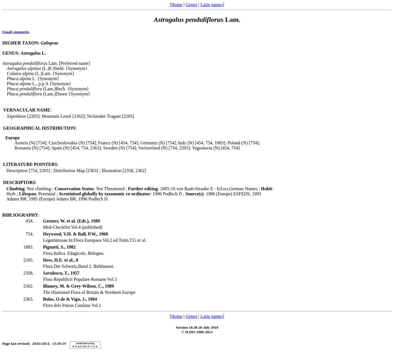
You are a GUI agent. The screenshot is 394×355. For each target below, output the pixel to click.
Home (176, 4)
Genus (191, 4)
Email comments (15, 32)
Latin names (211, 4)
